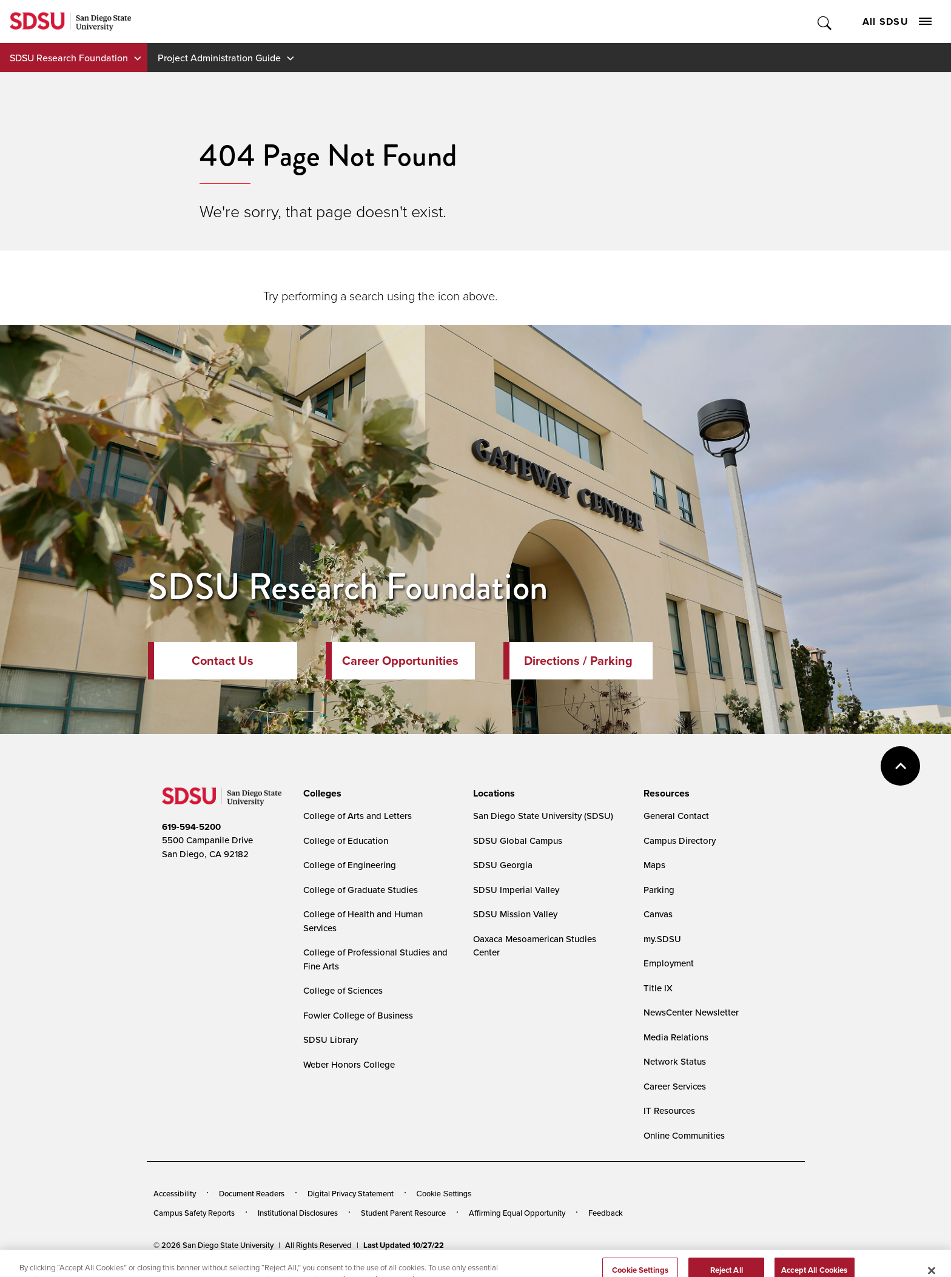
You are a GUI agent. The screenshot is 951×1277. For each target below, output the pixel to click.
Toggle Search (825, 21)
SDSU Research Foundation (69, 57)
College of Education (345, 840)
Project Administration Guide (219, 57)
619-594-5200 (191, 827)
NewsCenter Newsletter (691, 1012)
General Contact (676, 815)
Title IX (658, 988)
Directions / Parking (578, 661)
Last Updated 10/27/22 (403, 1245)
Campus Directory (680, 840)
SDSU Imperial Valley (516, 889)
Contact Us (223, 661)
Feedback (605, 1212)
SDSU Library (330, 1039)
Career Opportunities (400, 661)
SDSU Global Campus (517, 840)
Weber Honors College (349, 1064)
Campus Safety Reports (194, 1212)
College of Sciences (343, 990)
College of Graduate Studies (360, 889)
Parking (659, 889)
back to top (900, 766)
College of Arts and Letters (357, 815)
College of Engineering (349, 864)
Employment (669, 963)
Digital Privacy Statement (350, 1193)
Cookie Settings (444, 1193)
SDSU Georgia (503, 864)
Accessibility (174, 1193)
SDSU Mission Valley (515, 914)
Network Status (675, 1061)
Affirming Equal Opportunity (517, 1212)
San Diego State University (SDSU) (543, 815)
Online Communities (684, 1135)
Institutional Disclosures (298, 1212)
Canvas (658, 914)
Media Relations (676, 1037)
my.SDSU (662, 938)
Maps (654, 864)
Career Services (675, 1086)
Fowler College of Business (358, 1015)
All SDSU (897, 22)
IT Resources (669, 1110)
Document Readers (251, 1193)
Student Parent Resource (403, 1212)
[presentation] (320, 793)
